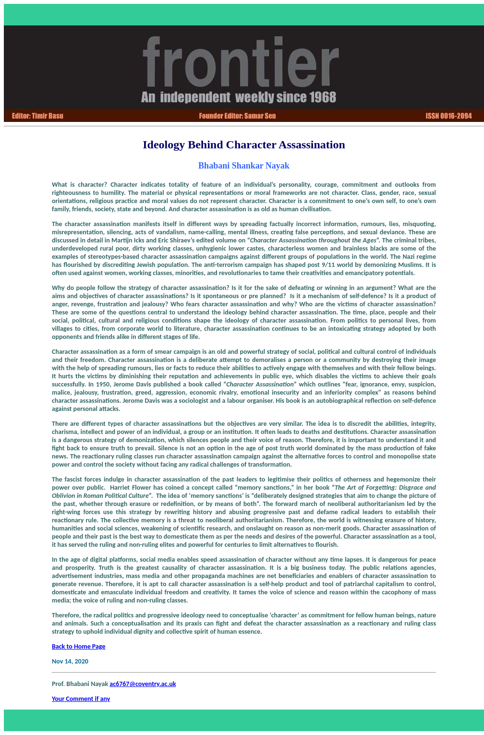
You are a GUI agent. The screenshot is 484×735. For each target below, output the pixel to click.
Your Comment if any (81, 699)
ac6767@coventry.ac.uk (142, 684)
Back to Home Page (79, 646)
